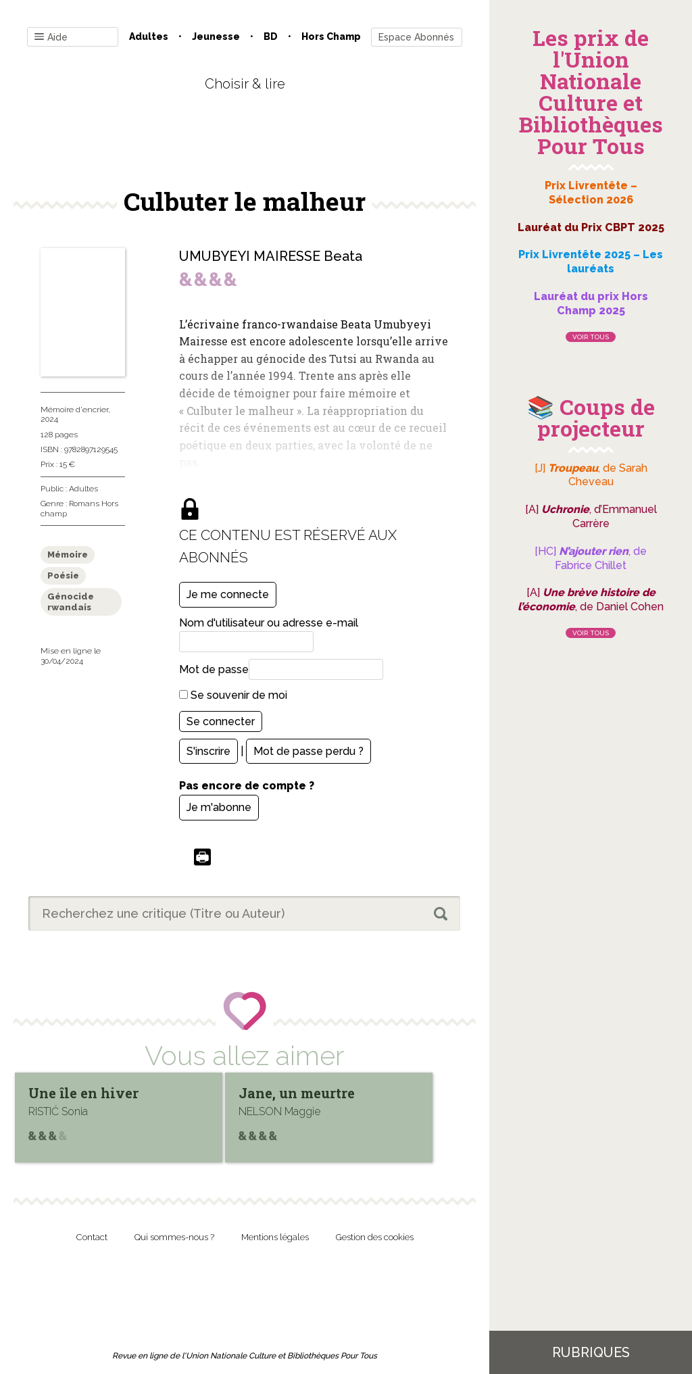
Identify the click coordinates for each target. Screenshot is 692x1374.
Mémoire (67, 554)
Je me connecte (228, 594)
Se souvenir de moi (233, 695)
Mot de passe (214, 669)
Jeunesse (216, 36)
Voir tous (590, 337)
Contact (91, 1237)
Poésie (63, 575)
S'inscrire (208, 751)
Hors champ (331, 36)
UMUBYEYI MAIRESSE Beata (270, 256)
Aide (51, 37)
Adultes (148, 36)
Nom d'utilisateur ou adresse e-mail (268, 622)
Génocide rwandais (70, 601)
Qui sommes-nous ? (174, 1237)
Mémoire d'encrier (74, 409)
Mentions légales (275, 1237)
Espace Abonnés (416, 37)
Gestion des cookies (375, 1237)
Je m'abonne (219, 807)
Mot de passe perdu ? (308, 751)
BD (271, 36)
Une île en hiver (83, 1093)
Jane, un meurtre (297, 1093)
